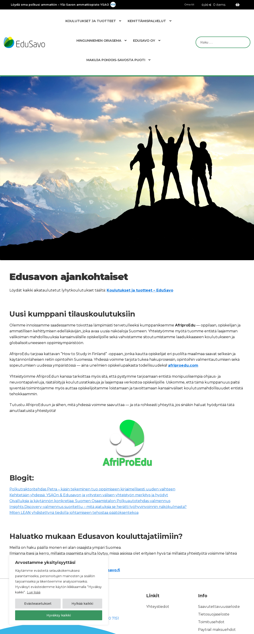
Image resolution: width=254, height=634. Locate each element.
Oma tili (189, 4)
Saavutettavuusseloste (219, 606)
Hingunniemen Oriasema (98, 41)
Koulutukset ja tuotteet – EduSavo (140, 290)
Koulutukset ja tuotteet (90, 21)
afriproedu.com (183, 365)
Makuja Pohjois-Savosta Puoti (115, 60)
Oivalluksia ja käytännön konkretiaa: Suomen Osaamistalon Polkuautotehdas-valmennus (89, 501)
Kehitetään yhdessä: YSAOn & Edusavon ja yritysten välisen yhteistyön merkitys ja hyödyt (88, 495)
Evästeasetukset (37, 604)
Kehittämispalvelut (147, 21)
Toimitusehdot (211, 622)
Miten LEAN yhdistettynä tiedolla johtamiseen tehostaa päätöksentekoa (74, 512)
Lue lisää (33, 592)
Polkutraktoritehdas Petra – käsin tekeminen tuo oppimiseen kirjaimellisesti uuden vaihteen (92, 489)
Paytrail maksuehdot (217, 629)
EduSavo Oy (144, 41)
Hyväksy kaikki (58, 615)
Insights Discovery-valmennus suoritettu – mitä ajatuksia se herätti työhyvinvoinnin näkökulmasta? (98, 507)
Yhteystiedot (157, 606)
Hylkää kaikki (82, 604)
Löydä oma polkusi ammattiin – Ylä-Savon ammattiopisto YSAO (60, 4)
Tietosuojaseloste (213, 614)
